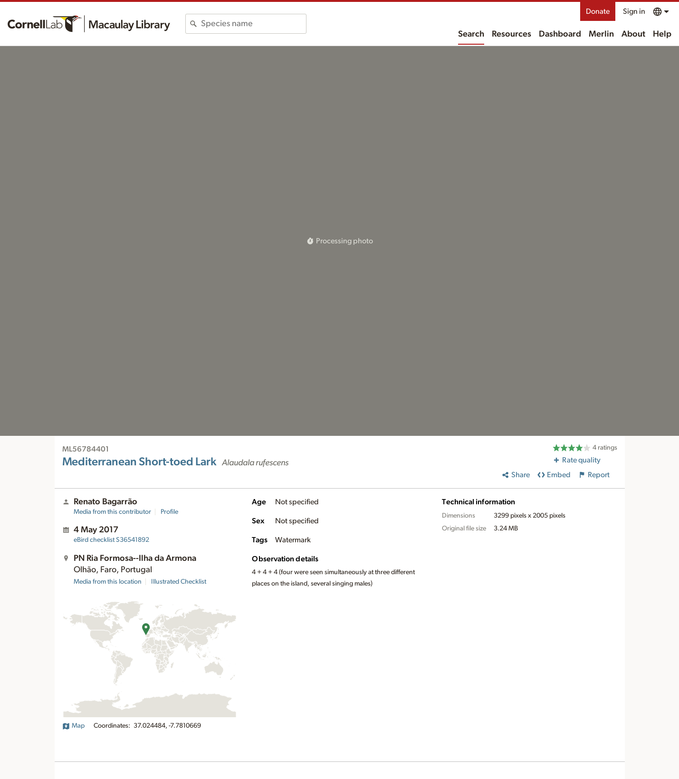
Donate (598, 11)
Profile (169, 512)
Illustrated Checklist (178, 581)
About (633, 34)
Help (662, 34)
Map (73, 725)
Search (471, 34)
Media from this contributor (112, 512)
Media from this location (108, 581)
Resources (511, 34)
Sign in (634, 11)
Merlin (601, 34)
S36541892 (111, 540)
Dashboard (560, 34)
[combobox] (253, 23)
